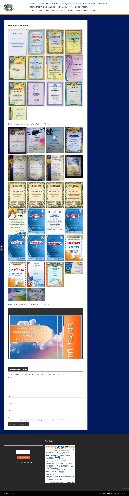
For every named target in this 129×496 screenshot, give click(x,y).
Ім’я (10, 396)
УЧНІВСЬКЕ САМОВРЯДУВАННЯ (77, 10)
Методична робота (65, 7)
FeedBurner (28, 462)
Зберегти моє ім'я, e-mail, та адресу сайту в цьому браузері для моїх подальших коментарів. (42, 420)
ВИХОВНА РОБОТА (81, 7)
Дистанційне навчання (68, 4)
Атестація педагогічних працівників (42, 7)
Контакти (54, 4)
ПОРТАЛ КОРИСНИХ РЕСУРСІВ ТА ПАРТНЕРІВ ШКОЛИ (47, 10)
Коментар (11, 378)
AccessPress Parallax (118, 493)
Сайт (9, 410)
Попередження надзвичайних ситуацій (94, 4)
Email (10, 403)
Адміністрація (43, 4)
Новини (93, 10)
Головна (32, 4)
